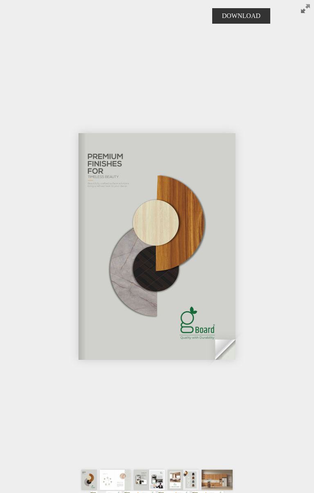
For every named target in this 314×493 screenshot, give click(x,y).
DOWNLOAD (241, 15)
